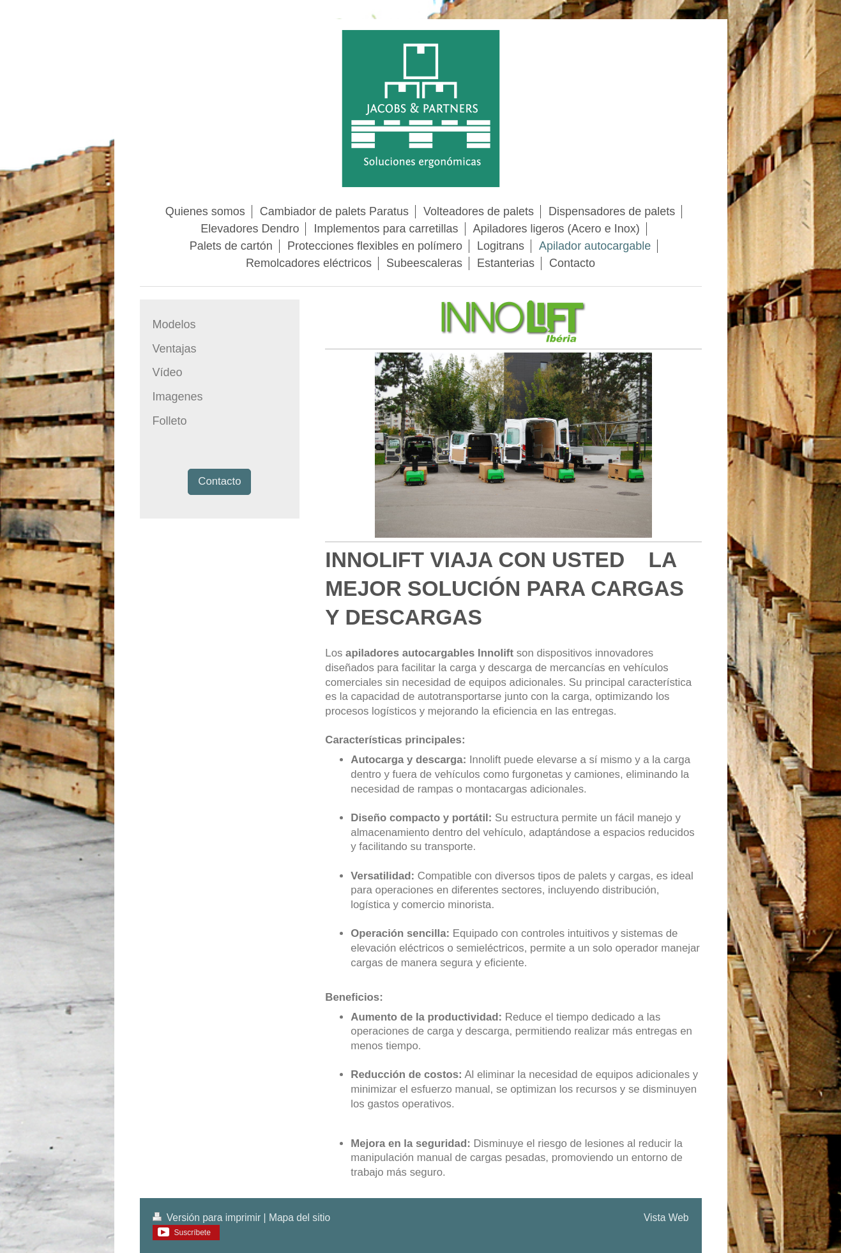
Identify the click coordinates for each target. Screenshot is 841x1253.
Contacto (219, 481)
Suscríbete (192, 1232)
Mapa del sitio (299, 1217)
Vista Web (666, 1217)
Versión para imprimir (208, 1217)
